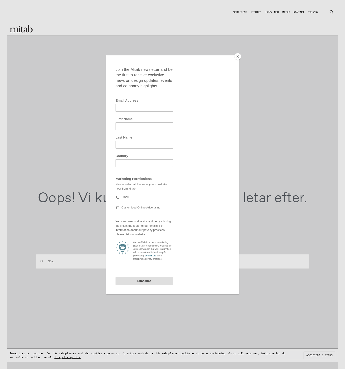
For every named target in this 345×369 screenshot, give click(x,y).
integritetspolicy (67, 357)
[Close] (238, 56)
